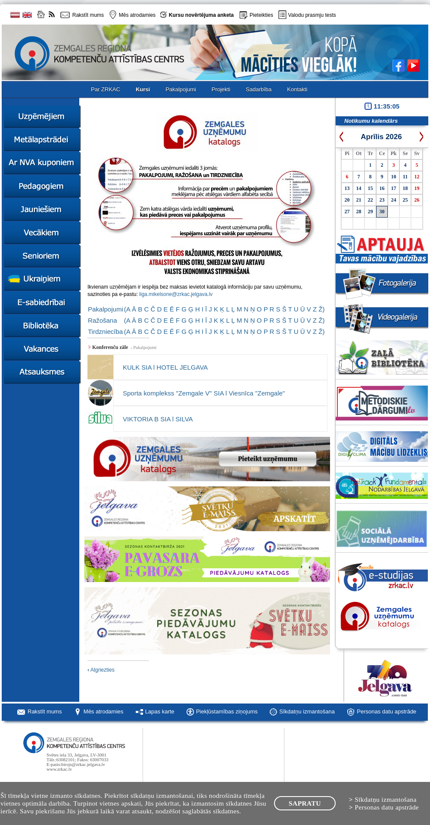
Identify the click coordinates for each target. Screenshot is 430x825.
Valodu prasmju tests (312, 15)
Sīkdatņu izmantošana (307, 711)
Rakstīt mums (45, 711)
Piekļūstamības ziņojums (227, 711)
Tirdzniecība (105, 331)
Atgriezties (101, 670)
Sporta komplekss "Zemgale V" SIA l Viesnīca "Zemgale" (204, 393)
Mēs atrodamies (103, 711)
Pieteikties (261, 15)
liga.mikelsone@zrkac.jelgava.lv (175, 294)
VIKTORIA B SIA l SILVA (158, 419)
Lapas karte (159, 711)
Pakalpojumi (105, 309)
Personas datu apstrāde (386, 711)
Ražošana (102, 320)
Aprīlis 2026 (381, 137)
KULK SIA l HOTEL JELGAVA (165, 367)
